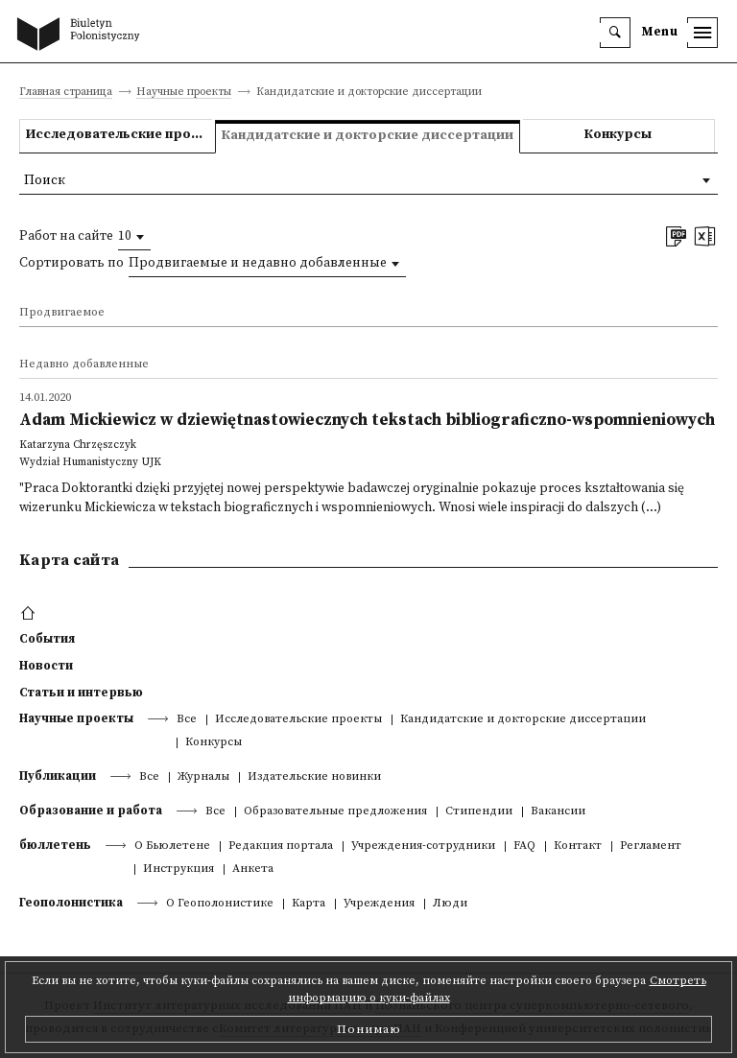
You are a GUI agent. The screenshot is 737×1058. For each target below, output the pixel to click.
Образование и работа (90, 810)
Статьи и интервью (81, 692)
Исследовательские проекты (119, 135)
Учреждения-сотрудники (423, 846)
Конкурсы (618, 135)
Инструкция (178, 869)
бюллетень (55, 845)
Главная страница (65, 92)
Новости (46, 665)
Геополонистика (71, 902)
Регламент (650, 846)
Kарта (308, 904)
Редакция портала (280, 846)
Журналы (203, 777)
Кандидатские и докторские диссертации (523, 720)
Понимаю (369, 1029)
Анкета (252, 869)
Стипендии (478, 812)
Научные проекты (183, 92)
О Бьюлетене (172, 846)
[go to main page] (82, 35)
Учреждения (379, 904)
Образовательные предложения (335, 812)
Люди (450, 904)
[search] (615, 32)
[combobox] (134, 236)
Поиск (44, 181)
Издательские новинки (314, 777)
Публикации (57, 776)
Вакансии (558, 812)
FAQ (524, 846)
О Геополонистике (219, 904)
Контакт (578, 846)
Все (187, 720)
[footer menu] (30, 613)
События (47, 639)
